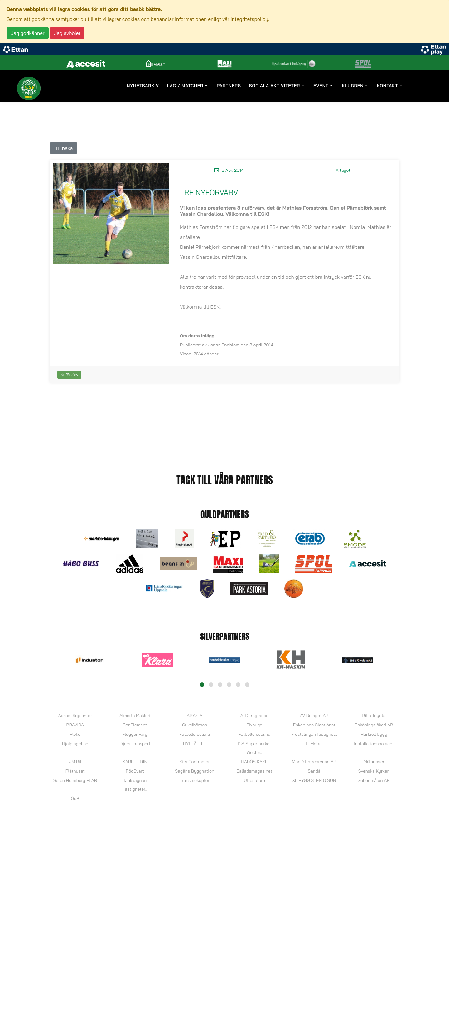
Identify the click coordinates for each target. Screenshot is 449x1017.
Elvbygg (254, 725)
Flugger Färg (134, 734)
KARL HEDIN (135, 761)
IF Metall (314, 743)
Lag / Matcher (185, 86)
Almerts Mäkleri (134, 715)
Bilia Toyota (374, 715)
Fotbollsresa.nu (194, 734)
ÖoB (75, 798)
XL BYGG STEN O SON (314, 780)
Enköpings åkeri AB (374, 725)
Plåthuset (75, 771)
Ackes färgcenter (75, 715)
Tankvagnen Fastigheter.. (135, 785)
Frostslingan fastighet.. (314, 734)
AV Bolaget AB (314, 715)
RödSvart (135, 771)
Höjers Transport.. (134, 743)
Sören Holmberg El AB (75, 780)
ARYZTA (194, 715)
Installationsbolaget (374, 743)
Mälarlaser (374, 761)
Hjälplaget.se (75, 743)
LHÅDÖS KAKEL (254, 761)
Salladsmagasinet (254, 771)
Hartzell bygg (373, 734)
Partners (229, 86)
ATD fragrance (254, 715)
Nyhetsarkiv (143, 86)
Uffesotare (254, 780)
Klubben (352, 86)
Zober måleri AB (373, 780)
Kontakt (387, 86)
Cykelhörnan (194, 725)
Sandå (314, 771)
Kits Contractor (195, 761)
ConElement (135, 725)
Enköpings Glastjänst (314, 725)
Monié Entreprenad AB (314, 761)
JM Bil (75, 761)
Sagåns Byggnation (194, 771)
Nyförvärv (69, 374)
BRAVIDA (75, 725)
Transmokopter (195, 780)
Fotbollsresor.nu (254, 734)
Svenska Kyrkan (374, 771)
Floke (75, 734)
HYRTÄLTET (194, 743)
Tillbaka (63, 148)
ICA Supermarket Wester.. (254, 748)
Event (320, 86)
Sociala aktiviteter (274, 86)
